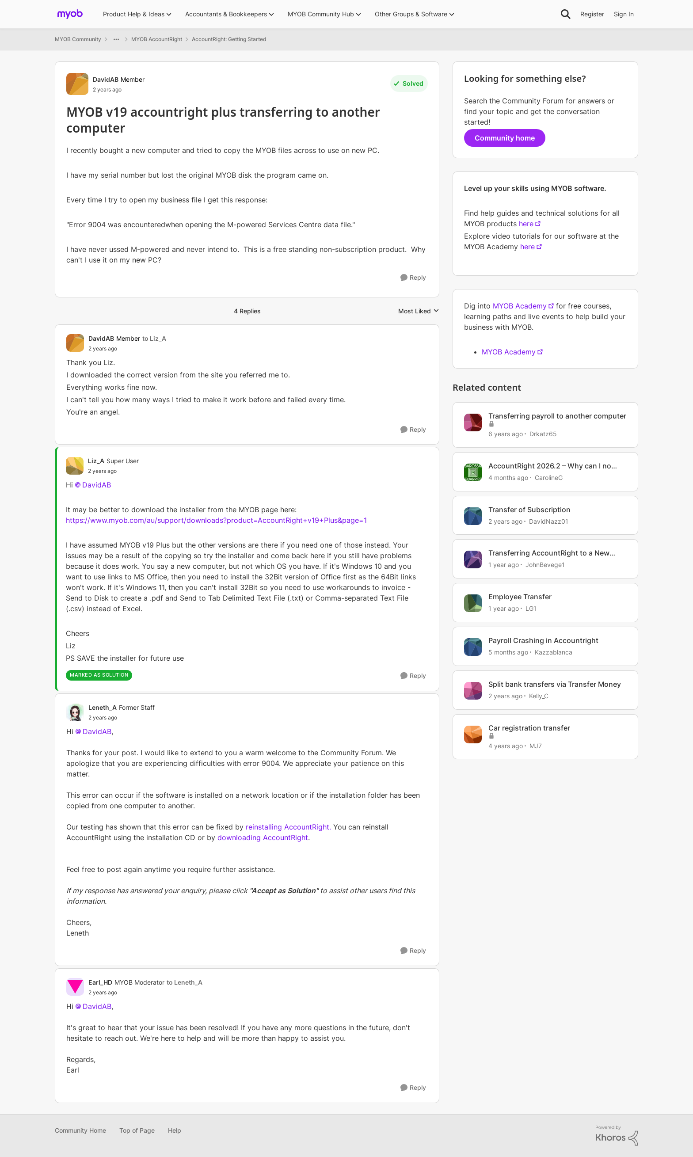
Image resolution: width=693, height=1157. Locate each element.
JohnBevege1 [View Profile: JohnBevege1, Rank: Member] (545, 564)
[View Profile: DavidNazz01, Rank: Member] (473, 516)
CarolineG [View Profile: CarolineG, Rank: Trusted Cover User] (549, 477)
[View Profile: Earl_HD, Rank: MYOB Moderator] (75, 987)
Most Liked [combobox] (418, 311)
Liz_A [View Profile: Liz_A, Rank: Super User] (96, 460)
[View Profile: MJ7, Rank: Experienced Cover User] (473, 734)
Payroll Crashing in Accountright (543, 640)
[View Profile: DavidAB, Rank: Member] (77, 84)
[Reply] (413, 278)
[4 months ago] (508, 477)
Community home (505, 137)
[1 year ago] (503, 564)
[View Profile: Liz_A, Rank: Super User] (75, 466)
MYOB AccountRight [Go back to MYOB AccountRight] (156, 39)
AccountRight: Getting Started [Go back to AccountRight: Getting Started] (229, 39)
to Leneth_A (184, 982)
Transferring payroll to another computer (557, 415)
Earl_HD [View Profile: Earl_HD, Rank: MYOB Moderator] (100, 982)
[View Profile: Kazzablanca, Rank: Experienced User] (473, 647)
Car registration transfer (529, 727)
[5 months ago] (508, 652)
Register (592, 14)
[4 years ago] (505, 745)
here (526, 223)
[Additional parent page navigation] (116, 39)
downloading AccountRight (262, 837)
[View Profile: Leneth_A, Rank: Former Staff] (75, 712)
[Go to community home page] (70, 14)
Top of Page (137, 1130)
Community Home (80, 1130)
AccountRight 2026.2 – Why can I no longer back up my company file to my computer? (552, 466)
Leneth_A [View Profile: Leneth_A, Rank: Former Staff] (102, 707)
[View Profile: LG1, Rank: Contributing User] (473, 603)
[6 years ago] (505, 433)
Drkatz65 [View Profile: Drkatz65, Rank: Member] (543, 434)
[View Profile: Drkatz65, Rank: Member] (473, 422)
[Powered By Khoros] (617, 1136)
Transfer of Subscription (529, 509)
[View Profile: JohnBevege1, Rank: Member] (473, 559)
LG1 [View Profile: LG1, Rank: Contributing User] (531, 608)
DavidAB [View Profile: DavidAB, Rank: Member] (105, 79)
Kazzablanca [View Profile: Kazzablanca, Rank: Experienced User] (553, 652)
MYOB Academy (520, 305)
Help (174, 1130)
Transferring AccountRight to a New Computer (548, 553)
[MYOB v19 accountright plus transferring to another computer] (127, 349)
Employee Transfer (520, 596)
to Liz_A (154, 338)
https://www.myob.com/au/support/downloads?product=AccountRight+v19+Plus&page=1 (216, 520)
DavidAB (96, 484)
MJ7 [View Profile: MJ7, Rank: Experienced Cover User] (535, 745)
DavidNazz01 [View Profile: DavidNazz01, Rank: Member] (548, 521)
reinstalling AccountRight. (288, 826)
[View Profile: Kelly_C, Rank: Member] (473, 691)
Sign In (624, 14)
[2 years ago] (505, 520)
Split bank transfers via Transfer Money (554, 684)
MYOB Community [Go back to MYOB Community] (78, 39)
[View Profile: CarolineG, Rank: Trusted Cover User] (473, 472)
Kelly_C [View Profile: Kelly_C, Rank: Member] (538, 696)
